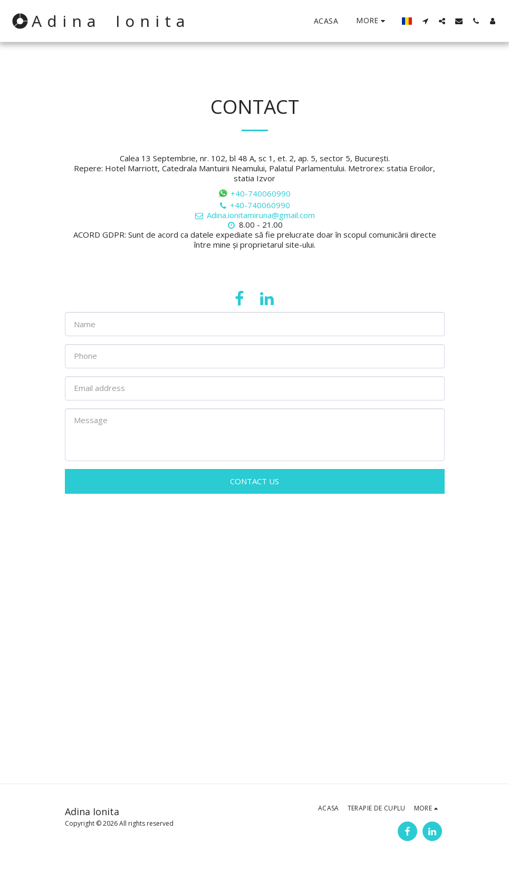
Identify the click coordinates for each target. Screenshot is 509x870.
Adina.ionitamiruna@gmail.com (254, 215)
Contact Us (254, 481)
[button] (425, 21)
